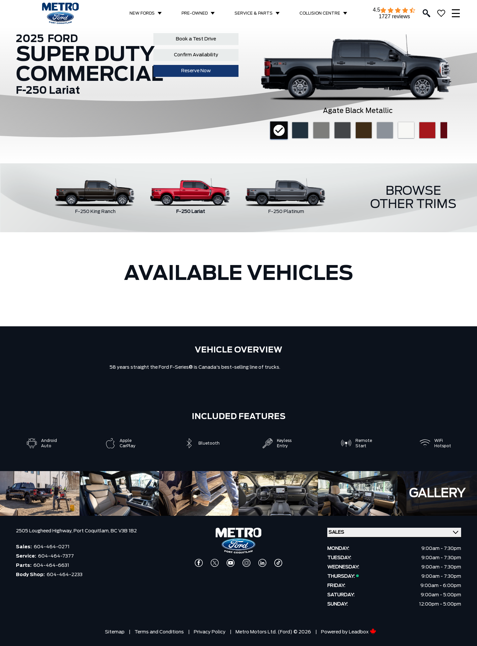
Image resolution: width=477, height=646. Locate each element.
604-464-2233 (64, 574)
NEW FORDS (142, 13)
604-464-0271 (52, 547)
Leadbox (362, 632)
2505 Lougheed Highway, (45, 531)
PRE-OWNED (195, 13)
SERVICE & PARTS (254, 13)
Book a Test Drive (196, 39)
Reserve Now (196, 71)
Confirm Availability (196, 55)
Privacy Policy (210, 632)
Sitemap (115, 632)
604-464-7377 (56, 556)
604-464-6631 (51, 565)
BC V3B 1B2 (124, 531)
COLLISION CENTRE (319, 13)
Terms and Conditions (159, 632)
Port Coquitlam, (92, 531)
